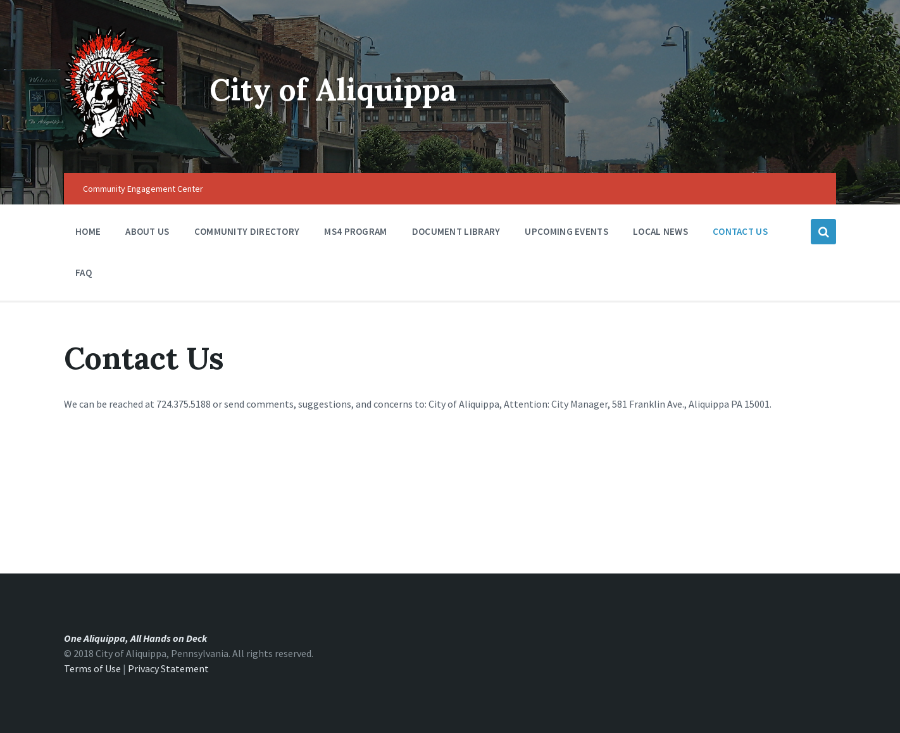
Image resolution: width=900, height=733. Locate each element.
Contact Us (740, 231)
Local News (660, 231)
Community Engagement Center (143, 188)
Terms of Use (92, 668)
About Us (147, 234)
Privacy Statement (168, 668)
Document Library (456, 234)
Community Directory (247, 234)
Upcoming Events (566, 234)
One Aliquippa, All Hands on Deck (135, 638)
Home (88, 231)
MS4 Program (355, 231)
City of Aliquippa (332, 89)
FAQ (83, 272)
